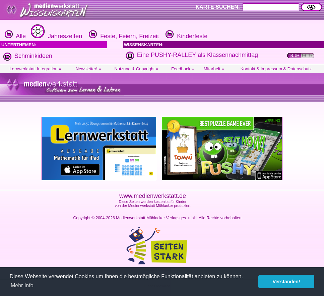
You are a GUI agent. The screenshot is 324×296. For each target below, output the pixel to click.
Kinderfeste (185, 36)
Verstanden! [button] (286, 281)
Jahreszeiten (55, 36)
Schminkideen (33, 56)
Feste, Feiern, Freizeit (123, 36)
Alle (15, 36)
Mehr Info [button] (22, 285)
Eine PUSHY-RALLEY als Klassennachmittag (197, 55)
